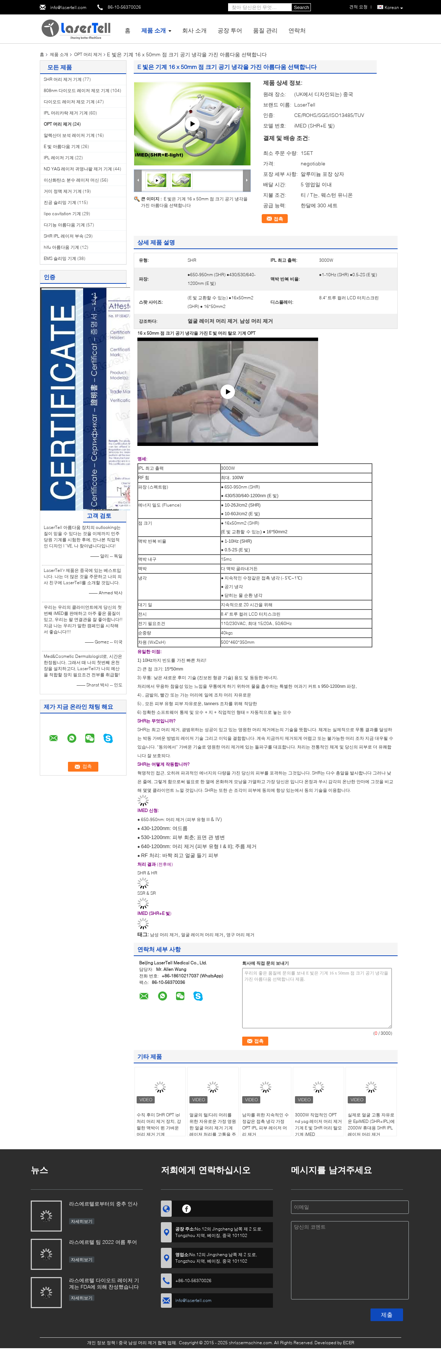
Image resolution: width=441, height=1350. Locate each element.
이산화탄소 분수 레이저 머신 (71, 180)
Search (301, 7)
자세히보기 (82, 1221)
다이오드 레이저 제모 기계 (69, 101)
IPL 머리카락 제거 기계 (66, 113)
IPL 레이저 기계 (59, 157)
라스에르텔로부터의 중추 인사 (103, 1204)
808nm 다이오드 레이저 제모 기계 (77, 90)
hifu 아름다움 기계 (61, 247)
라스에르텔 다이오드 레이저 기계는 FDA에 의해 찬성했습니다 (104, 1283)
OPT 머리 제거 (88, 54)
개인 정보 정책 (101, 1342)
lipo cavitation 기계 (62, 213)
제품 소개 (153, 30)
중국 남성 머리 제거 (138, 1342)
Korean (394, 7)
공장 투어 (230, 30)
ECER (348, 1342)
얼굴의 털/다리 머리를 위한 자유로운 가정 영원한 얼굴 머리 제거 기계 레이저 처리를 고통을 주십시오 (212, 1127)
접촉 (278, 219)
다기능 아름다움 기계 (64, 224)
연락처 (297, 30)
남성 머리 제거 (164, 934)
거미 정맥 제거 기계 (63, 191)
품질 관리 (265, 30)
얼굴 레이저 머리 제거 (202, 934)
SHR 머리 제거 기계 (63, 79)
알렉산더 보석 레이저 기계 (69, 135)
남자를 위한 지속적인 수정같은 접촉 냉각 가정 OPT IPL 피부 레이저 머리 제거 (265, 1124)
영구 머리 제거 (240, 934)
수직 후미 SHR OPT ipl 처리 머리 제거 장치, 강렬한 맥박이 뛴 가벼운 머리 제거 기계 (159, 1124)
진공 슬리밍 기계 (60, 202)
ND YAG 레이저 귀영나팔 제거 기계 (78, 169)
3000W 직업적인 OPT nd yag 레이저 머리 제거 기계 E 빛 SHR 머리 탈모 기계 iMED (318, 1124)
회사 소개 (194, 30)
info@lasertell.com (68, 7)
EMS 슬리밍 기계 (60, 258)
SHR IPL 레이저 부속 (64, 236)
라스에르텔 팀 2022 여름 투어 (103, 1242)
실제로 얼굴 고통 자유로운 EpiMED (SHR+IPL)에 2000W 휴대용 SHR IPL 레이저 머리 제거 (371, 1124)
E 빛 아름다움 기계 (62, 146)
